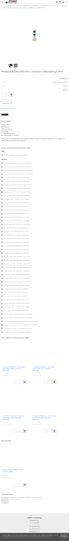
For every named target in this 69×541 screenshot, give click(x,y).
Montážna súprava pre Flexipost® (13, 471)
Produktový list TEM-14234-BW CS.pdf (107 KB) (16, 264)
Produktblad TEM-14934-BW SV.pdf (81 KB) (15, 246)
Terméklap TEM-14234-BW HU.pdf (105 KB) (15, 285)
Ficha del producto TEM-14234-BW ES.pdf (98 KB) (16, 170)
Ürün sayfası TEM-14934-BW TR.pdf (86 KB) (14, 310)
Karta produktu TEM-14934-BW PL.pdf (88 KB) (15, 195)
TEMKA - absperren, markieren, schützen (14, 155)
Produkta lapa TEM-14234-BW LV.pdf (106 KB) (15, 221)
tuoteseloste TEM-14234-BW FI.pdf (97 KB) (14, 300)
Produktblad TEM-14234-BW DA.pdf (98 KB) (15, 235)
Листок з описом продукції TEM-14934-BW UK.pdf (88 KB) (19, 325)
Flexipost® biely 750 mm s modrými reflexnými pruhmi (14, 418)
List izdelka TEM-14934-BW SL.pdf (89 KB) (14, 203)
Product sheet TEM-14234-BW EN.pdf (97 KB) (15, 206)
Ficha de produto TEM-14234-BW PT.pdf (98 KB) (16, 163)
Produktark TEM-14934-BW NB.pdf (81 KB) (14, 231)
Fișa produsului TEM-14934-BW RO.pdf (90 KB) (16, 188)
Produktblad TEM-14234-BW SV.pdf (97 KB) (15, 239)
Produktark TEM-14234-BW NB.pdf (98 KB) (14, 228)
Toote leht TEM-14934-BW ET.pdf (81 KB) (14, 296)
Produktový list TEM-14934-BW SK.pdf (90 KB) (15, 274)
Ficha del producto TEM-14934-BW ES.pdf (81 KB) (16, 174)
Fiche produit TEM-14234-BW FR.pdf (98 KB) (15, 177)
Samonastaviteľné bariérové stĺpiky (51, 6)
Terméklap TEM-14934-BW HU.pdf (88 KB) (14, 289)
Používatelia (11, 6)
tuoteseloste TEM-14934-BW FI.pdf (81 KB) (14, 303)
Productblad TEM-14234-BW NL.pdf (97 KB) (15, 213)
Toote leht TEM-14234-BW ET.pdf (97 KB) (14, 292)
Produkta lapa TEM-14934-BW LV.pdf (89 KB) (15, 224)
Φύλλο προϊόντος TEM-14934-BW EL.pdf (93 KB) (16, 318)
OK (64, 536)
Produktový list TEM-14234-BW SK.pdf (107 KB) (16, 267)
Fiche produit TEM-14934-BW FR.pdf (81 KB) (15, 181)
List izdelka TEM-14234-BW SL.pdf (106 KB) (14, 199)
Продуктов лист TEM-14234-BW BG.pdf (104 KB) (16, 328)
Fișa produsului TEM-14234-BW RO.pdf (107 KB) (16, 185)
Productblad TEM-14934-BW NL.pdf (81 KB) (15, 217)
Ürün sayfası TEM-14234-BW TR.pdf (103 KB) (15, 307)
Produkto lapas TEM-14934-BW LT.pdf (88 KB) (15, 260)
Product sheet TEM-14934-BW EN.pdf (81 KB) (15, 210)
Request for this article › (8, 108)
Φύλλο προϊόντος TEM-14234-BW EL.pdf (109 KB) (16, 314)
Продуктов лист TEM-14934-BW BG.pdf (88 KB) (16, 332)
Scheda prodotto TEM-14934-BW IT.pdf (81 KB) (16, 282)
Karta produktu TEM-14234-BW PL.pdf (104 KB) (16, 192)
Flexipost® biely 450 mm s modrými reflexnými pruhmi (27, 8)
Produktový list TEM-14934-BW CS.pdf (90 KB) (15, 271)
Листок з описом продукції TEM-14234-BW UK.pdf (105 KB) (19, 321)
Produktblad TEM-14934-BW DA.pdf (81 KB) (15, 242)
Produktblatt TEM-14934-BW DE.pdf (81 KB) (15, 253)
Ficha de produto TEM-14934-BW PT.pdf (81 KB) (16, 167)
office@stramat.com (34, 531)
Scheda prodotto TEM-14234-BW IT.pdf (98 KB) (16, 278)
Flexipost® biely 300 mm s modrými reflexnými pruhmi (14, 369)
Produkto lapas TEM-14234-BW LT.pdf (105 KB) (16, 257)
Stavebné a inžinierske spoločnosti (27, 6)
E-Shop (3, 6)
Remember (7, 103)
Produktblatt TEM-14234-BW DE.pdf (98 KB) (15, 249)
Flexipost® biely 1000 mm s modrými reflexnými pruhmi (44, 418)
